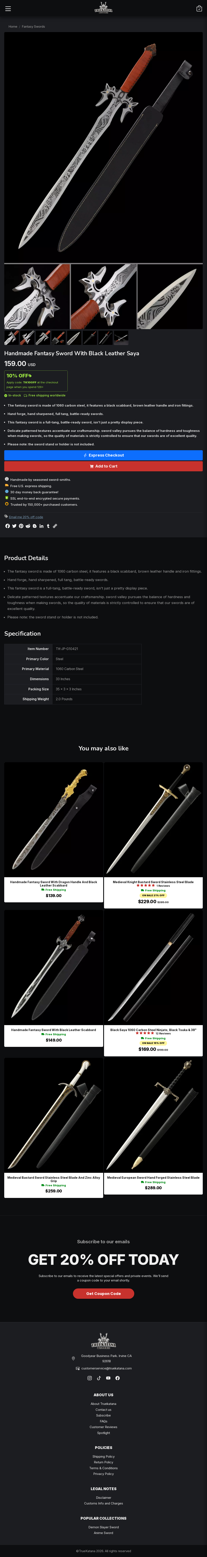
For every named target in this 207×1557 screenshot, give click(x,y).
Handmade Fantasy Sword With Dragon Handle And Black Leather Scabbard (53, 883)
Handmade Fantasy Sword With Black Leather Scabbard (53, 1029)
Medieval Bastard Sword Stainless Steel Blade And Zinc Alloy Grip (53, 1179)
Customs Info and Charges (103, 1503)
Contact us (103, 1410)
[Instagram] (90, 1378)
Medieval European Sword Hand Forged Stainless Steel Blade (153, 1177)
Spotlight (103, 1433)
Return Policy (103, 1462)
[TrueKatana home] (103, 8)
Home (12, 26)
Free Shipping (53, 889)
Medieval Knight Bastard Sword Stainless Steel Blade (153, 882)
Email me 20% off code (26, 517)
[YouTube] (108, 1378)
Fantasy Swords (33, 26)
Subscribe (103, 1415)
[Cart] (199, 8)
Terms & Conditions (103, 1468)
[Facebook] (117, 1378)
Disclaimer (103, 1498)
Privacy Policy (103, 1474)
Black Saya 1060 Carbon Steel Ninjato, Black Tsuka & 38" (153, 1029)
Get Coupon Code (103, 1293)
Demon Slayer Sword (103, 1527)
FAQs (103, 1421)
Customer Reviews (103, 1427)
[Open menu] (8, 8)
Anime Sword (103, 1533)
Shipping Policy (104, 1456)
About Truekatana (103, 1404)
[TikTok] (99, 1378)
